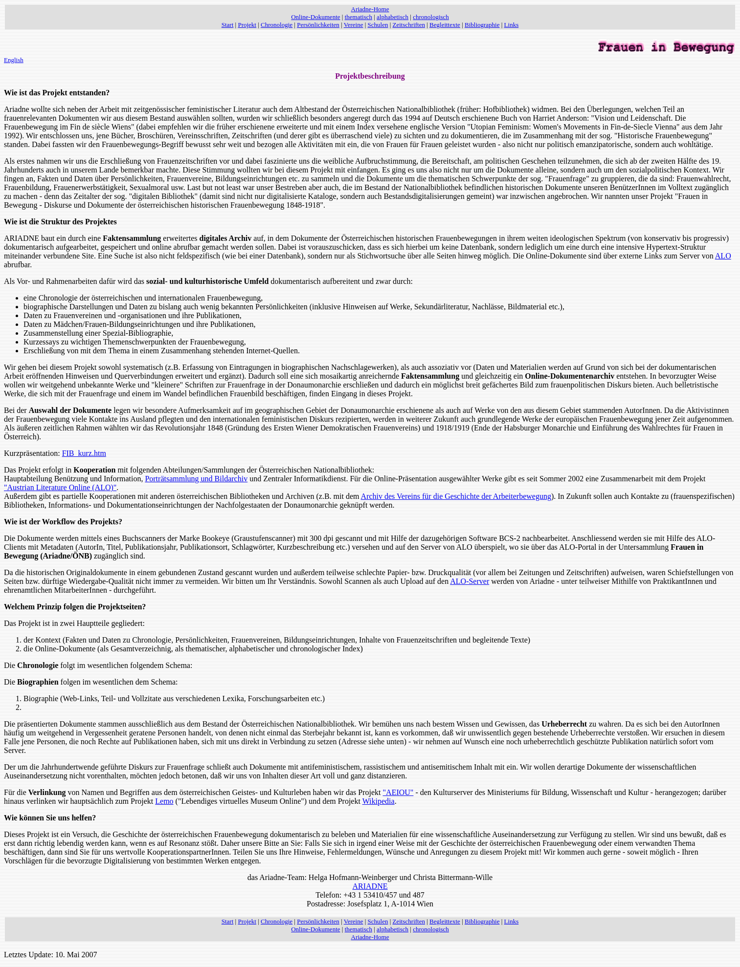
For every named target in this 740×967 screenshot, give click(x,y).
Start (228, 24)
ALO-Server (469, 581)
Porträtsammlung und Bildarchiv (196, 478)
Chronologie (276, 24)
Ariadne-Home (370, 9)
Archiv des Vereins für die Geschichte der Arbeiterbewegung (456, 496)
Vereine (353, 24)
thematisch (358, 17)
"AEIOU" (398, 792)
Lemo (164, 801)
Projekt (247, 24)
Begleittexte (444, 24)
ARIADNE (370, 886)
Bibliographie (482, 24)
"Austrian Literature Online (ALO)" (60, 487)
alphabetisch (392, 17)
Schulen (378, 24)
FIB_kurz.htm (84, 453)
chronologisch (431, 17)
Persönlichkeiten (318, 24)
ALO (723, 256)
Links (511, 24)
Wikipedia (378, 801)
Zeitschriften (409, 24)
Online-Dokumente (315, 17)
